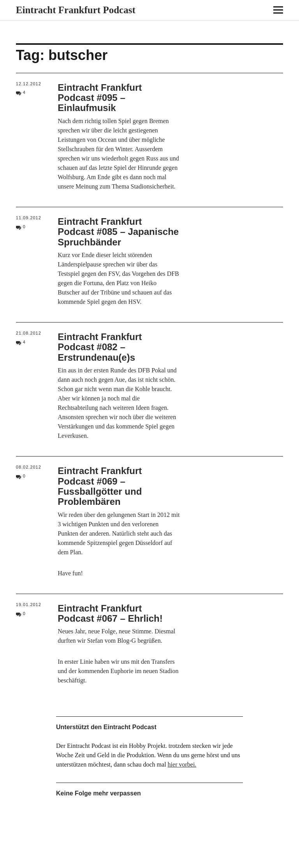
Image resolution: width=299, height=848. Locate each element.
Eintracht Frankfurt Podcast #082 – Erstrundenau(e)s (100, 347)
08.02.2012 (28, 467)
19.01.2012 (28, 604)
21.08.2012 (28, 333)
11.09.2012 (28, 217)
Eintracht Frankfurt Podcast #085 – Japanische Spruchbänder (118, 231)
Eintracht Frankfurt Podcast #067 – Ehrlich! (110, 613)
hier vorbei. (182, 764)
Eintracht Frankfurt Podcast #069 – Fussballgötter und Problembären (100, 486)
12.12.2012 (28, 83)
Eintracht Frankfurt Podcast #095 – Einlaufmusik (100, 97)
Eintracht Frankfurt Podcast (75, 10)
